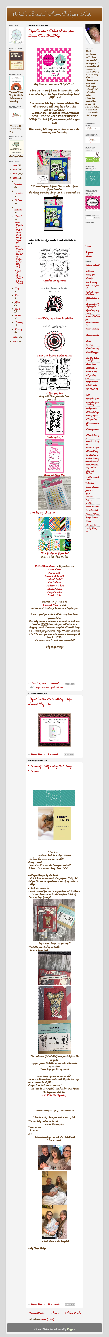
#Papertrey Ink (90, 376)
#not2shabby (91, 371)
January (18, 329)
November (18, 193)
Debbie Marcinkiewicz (45, 566)
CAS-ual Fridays (89, 472)
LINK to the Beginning (54, 1095)
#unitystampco (92, 447)
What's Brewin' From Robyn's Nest (50, 14)
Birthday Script (55, 437)
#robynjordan (91, 408)
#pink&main (91, 385)
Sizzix (88, 521)
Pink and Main (50, 605)
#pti (87, 395)
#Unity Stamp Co (92, 443)
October (18, 200)
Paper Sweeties (43, 687)
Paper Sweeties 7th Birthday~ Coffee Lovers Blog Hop (50, 702)
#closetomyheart (92, 287)
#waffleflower (91, 455)
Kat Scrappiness (90, 495)
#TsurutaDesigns (92, 436)
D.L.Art (89, 483)
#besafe (89, 278)
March (18, 315)
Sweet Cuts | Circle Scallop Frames (54, 356)
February (19, 322)
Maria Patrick (54, 589)
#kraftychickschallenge (92, 359)
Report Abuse (89, 254)
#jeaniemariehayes (92, 336)
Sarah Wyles (54, 595)
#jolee (88, 341)
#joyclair (89, 344)
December (17, 184)
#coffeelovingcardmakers (92, 293)
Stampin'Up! (91, 524)
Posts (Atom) (47, 1319)
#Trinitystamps (92, 430)
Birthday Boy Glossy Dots (43, 513)
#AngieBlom (91, 274)
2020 (15, 173)
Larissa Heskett (54, 579)
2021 (15, 169)
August (18, 216)
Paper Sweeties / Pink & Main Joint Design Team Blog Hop (50, 34)
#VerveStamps (92, 451)
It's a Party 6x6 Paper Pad (54, 553)
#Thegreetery (91, 419)
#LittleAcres (91, 368)
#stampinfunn (91, 415)
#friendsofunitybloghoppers (92, 305)
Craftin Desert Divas (92, 478)
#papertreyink (91, 381)
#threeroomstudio (92, 424)
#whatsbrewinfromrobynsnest (92, 460)
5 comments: (54, 754)
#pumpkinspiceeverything (92, 403)
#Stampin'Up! (92, 412)
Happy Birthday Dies (54, 475)
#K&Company (92, 348)
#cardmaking (91, 282)
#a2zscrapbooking (92, 266)
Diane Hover (54, 569)
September (18, 209)
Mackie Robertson (54, 586)
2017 (15, 341)
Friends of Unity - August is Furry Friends (18, 277)
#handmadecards (92, 324)
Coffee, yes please (54, 393)
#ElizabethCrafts (92, 299)
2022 (15, 165)
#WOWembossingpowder (92, 466)
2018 (15, 337)
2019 (15, 178)
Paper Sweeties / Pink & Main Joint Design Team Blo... (18, 232)
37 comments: (54, 683)
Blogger (70, 1329)
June (17, 295)
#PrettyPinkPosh (92, 390)
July (17, 288)
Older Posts (73, 1312)
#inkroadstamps (92, 330)
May (17, 302)
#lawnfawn (90, 364)
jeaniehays (89, 490)
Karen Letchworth (54, 576)
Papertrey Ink (91, 510)
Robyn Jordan (54, 592)
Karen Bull (54, 573)
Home (55, 1312)
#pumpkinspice (92, 398)
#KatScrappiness (92, 353)
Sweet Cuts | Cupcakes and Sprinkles (54, 318)
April (17, 308)
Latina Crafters (89, 501)
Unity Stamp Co (91, 529)
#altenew (89, 271)
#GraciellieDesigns (92, 317)
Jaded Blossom (92, 487)
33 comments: (54, 1304)
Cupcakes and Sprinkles (54, 281)
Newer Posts (36, 1312)
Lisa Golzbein (54, 582)
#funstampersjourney (92, 311)
